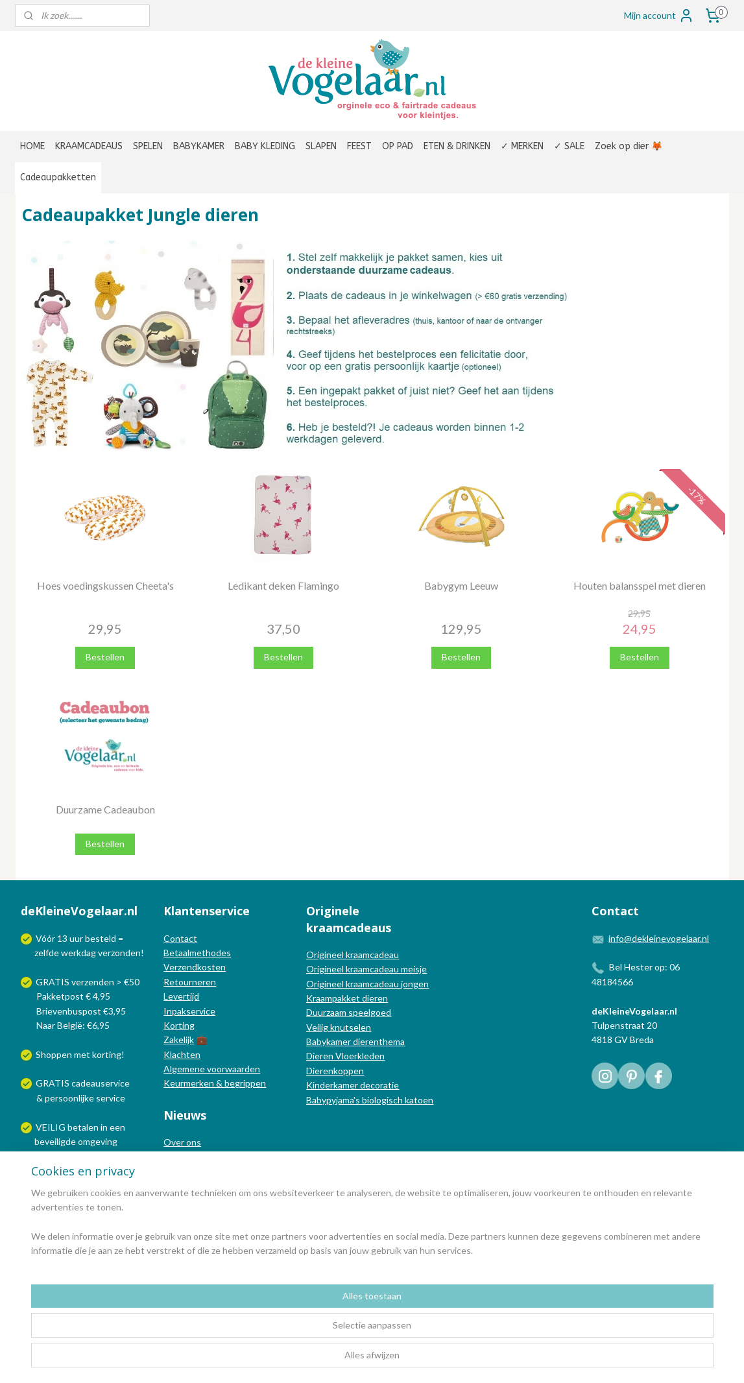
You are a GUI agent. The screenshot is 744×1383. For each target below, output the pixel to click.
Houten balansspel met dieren (639, 585)
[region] (286, 1332)
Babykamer (328, 1041)
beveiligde (55, 1141)
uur (76, 938)
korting (106, 1054)
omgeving (97, 1141)
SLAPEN (321, 146)
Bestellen (105, 656)
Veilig (318, 1027)
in (104, 1127)
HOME (32, 146)
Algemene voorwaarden (211, 1068)
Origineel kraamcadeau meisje (366, 968)
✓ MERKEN (522, 146)
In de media (186, 1156)
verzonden (119, 952)
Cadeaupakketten (58, 177)
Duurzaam (327, 1012)
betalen (83, 1127)
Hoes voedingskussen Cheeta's (104, 585)
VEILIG (51, 1127)
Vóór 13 (52, 938)
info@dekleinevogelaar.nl (658, 938)
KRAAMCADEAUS (89, 146)
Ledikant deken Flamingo (283, 585)
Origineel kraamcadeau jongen (367, 983)
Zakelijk (178, 1039)
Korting (179, 1025)
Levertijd (181, 996)
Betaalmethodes (197, 952)
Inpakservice (189, 1010)
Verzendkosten (194, 966)
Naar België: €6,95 (73, 1025)
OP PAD (397, 146)
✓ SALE (569, 146)
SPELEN (148, 146)
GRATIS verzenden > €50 (87, 981)
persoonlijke (69, 1097)
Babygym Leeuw (461, 585)
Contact (180, 938)
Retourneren (189, 981)
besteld (100, 938)
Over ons (182, 1142)
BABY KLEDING (265, 146)
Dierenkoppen (335, 1070)
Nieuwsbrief (188, 1185)
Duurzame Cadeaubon (104, 809)
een (117, 1127)
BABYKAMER (198, 146)
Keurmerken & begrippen (214, 1082)
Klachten (181, 1054)
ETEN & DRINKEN (457, 146)
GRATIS (53, 1082)
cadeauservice (100, 1082)
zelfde (46, 952)
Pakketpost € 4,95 (66, 996)
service (109, 1097)
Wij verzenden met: (75, 1170)
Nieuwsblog (187, 1171)
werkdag (78, 952)
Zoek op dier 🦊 (628, 146)
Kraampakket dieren (347, 998)
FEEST (359, 146)
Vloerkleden (359, 1055)
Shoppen (54, 1054)
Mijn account (659, 15)
